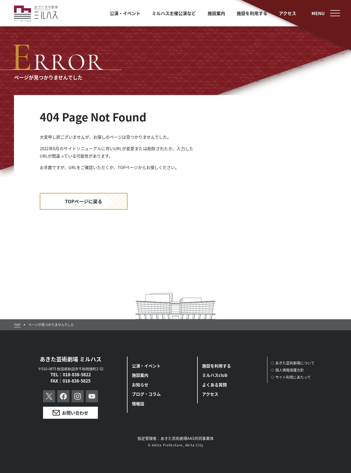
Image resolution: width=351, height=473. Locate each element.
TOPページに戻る (83, 201)
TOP (17, 324)
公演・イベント (146, 366)
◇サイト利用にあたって (291, 377)
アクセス (210, 394)
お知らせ (140, 384)
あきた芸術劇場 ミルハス (70, 359)
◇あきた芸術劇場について (293, 362)
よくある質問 (214, 384)
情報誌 (138, 403)
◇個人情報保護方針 (287, 369)
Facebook (63, 396)
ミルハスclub (215, 375)
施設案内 (140, 375)
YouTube (92, 396)
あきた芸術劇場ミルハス (36, 13)
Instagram (78, 396)
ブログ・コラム (146, 394)
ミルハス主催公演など (174, 13)
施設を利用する (216, 366)
